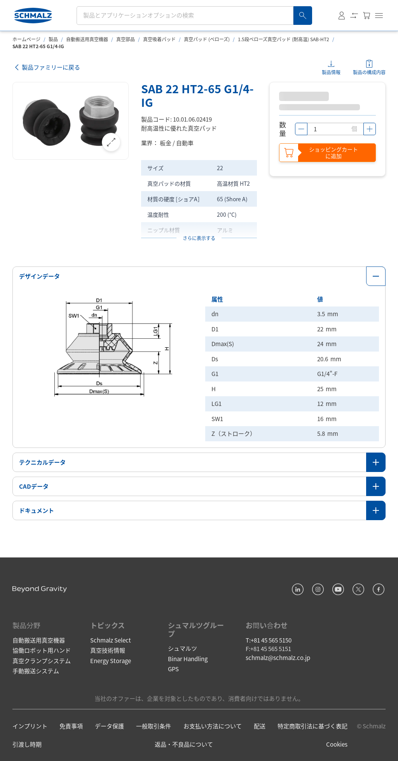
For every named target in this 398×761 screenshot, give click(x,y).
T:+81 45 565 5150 (269, 640)
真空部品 (125, 39)
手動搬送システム (35, 671)
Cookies (336, 744)
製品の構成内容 (369, 72)
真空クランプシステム (41, 661)
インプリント (29, 726)
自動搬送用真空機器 (87, 39)
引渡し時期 (27, 744)
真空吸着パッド (159, 39)
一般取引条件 (153, 726)
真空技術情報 (107, 650)
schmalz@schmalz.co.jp (278, 657)
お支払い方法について (212, 726)
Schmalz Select (110, 640)
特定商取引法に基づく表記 (312, 726)
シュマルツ (182, 648)
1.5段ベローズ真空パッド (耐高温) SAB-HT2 (283, 39)
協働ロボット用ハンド (41, 650)
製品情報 (331, 72)
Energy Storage (110, 661)
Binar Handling (188, 659)
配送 (259, 726)
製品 (53, 39)
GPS (173, 669)
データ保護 (109, 726)
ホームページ (26, 39)
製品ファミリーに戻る (46, 67)
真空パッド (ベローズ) (207, 39)
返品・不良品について (184, 744)
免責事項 (71, 726)
